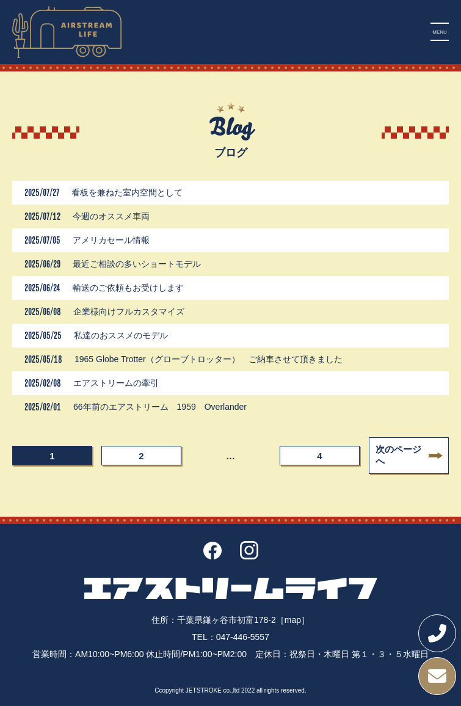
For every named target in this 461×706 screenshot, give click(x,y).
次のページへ (398, 455)
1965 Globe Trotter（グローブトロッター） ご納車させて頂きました (208, 359)
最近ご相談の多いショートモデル (137, 264)
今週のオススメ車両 (111, 216)
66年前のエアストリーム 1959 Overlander (160, 407)
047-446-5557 (242, 637)
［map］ (293, 620)
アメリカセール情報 (111, 240)
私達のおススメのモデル (121, 335)
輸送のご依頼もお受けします (128, 288)
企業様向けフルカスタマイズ (133, 311)
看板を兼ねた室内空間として (127, 192)
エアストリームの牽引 (116, 383)
